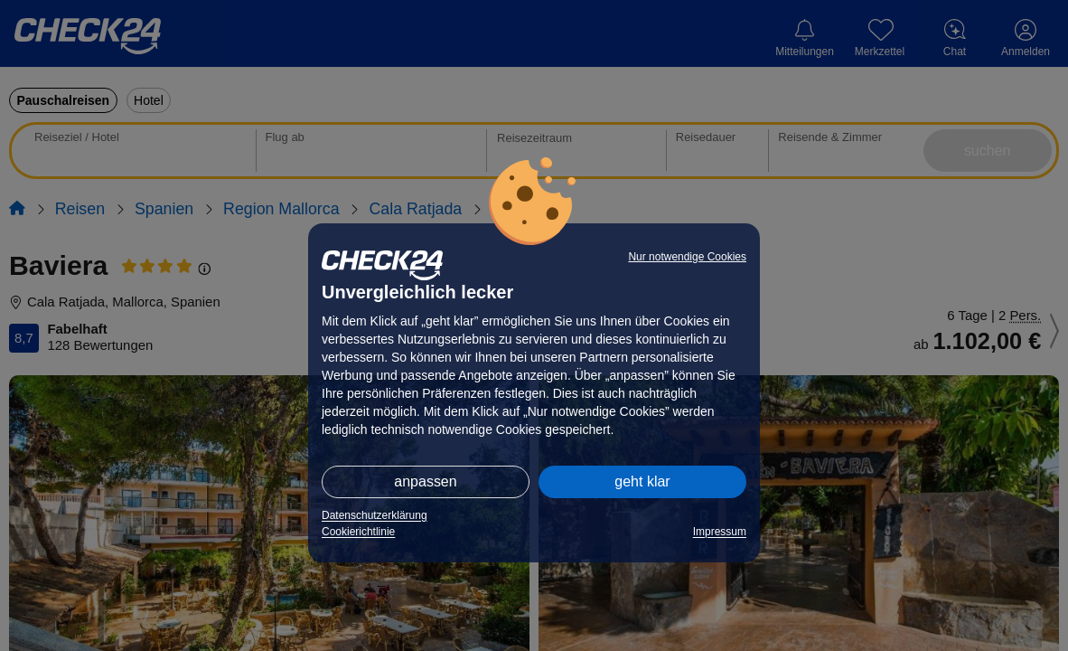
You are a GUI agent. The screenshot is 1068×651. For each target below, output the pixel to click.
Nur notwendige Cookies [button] (687, 256)
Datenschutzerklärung (374, 515)
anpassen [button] (425, 481)
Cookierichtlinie (358, 531)
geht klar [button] (642, 481)
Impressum (719, 531)
